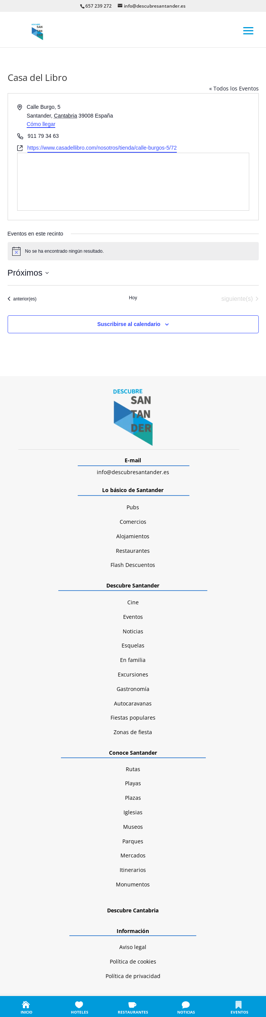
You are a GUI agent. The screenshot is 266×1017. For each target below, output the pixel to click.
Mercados (133, 855)
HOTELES (79, 1012)
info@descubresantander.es (133, 472)
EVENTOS (239, 1012)
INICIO (26, 1012)
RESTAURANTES (133, 1012)
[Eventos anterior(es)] (22, 299)
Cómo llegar (41, 124)
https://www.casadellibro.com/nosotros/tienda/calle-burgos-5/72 (102, 148)
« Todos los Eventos (234, 88)
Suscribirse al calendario (128, 324)
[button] (248, 30)
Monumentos (133, 884)
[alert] (133, 251)
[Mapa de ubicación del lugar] (133, 181)
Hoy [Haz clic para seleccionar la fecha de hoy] (133, 297)
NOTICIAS (186, 1012)
